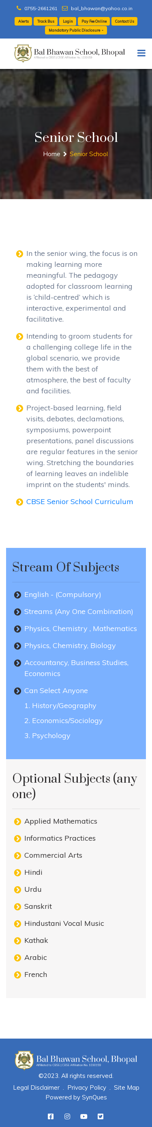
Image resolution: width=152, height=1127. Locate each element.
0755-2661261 (37, 8)
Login (68, 21)
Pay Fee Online (94, 21)
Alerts (23, 21)
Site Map (126, 1087)
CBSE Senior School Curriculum (79, 501)
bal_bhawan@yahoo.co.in (97, 8)
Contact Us (124, 21)
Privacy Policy (86, 1087)
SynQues (94, 1097)
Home (51, 154)
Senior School (89, 154)
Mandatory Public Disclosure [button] (75, 30)
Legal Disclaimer (36, 1087)
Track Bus (45, 21)
